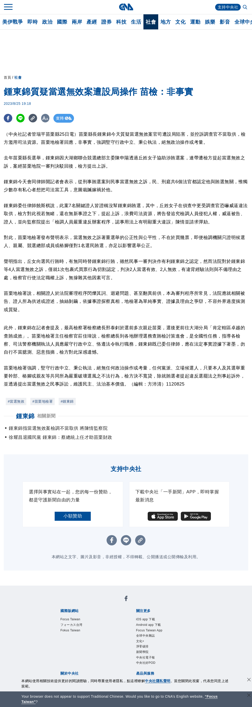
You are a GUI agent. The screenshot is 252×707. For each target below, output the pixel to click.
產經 (92, 22)
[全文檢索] (245, 7)
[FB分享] (8, 118)
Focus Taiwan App (149, 630)
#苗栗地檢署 (42, 401)
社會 (151, 22)
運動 (195, 22)
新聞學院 (142, 652)
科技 (121, 22)
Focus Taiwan (70, 619)
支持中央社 (228, 7)
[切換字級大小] (46, 118)
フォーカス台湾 (71, 625)
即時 (32, 22)
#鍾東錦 (67, 401)
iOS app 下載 (145, 619)
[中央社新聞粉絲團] (126, 599)
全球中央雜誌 (145, 635)
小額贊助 (72, 516)
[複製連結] (33, 118)
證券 (106, 22)
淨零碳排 (142, 646)
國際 (62, 22)
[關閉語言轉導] (249, 695)
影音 (225, 22)
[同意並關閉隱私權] (249, 680)
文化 (180, 22)
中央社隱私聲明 (158, 681)
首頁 (7, 77)
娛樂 (210, 22)
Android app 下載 (148, 625)
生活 (136, 22)
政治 (47, 22)
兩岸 (77, 22)
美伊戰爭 (12, 22)
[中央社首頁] (126, 7)
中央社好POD (146, 663)
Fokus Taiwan (70, 630)
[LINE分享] (21, 118)
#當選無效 (16, 401)
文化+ (140, 641)
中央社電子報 (145, 657)
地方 (165, 22)
